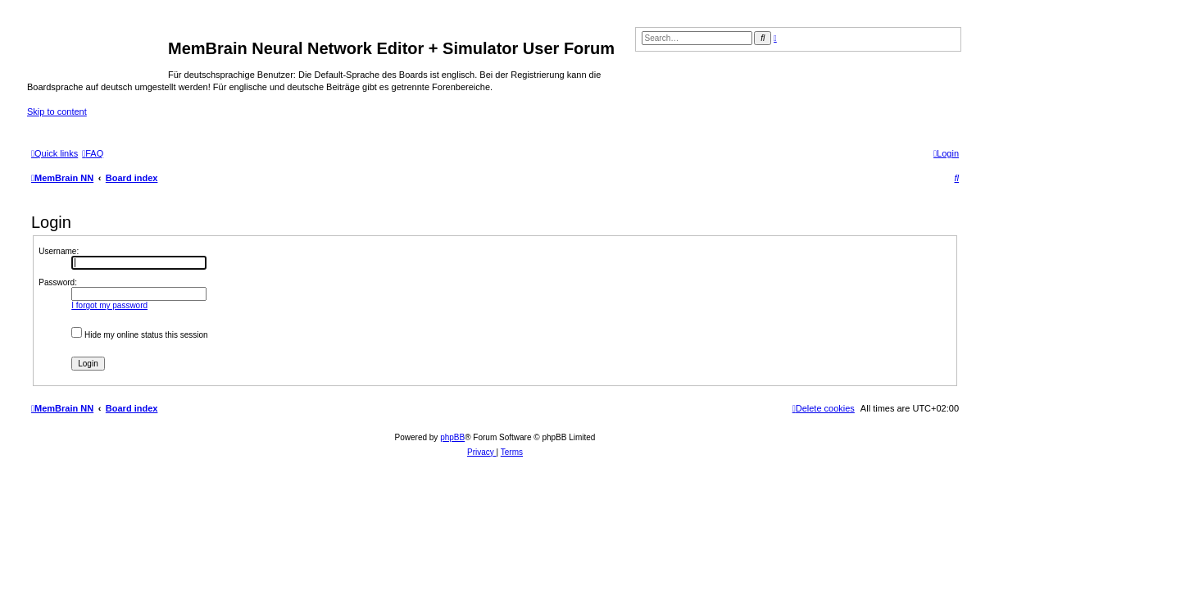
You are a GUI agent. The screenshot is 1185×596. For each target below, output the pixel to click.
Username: (59, 251)
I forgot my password (109, 305)
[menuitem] (92, 153)
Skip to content (57, 111)
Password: (58, 282)
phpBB (452, 437)
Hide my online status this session (139, 334)
